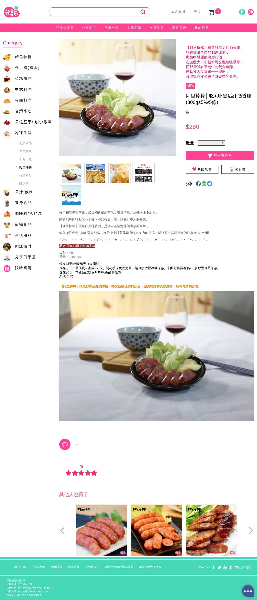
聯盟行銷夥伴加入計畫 (119, 566)
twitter (219, 567)
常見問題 (134, 27)
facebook (213, 567)
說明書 (237, 169)
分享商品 (89, 27)
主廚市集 (25, 159)
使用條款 (56, 566)
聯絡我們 (179, 27)
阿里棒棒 (25, 167)
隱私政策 (74, 566)
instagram (236, 567)
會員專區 (157, 27)
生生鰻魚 (25, 151)
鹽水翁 (24, 183)
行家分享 (112, 27)
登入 (197, 11)
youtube (225, 567)
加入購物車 (220, 155)
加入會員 (178, 11)
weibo (248, 567)
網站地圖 (40, 566)
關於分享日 (65, 27)
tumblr (230, 567)
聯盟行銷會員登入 (150, 566)
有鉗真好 (25, 175)
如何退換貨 (92, 566)
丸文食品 (25, 143)
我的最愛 (202, 27)
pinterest (242, 567)
